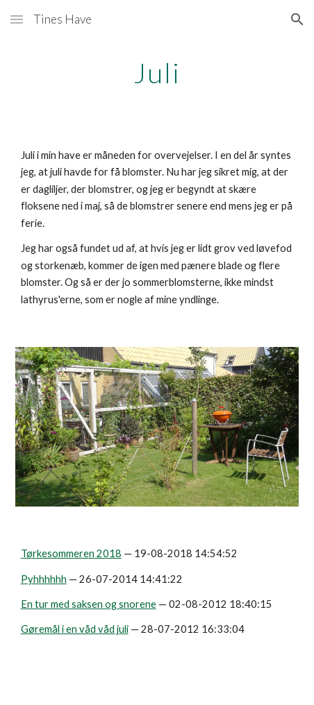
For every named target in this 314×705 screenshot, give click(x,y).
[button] (16, 19)
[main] (157, 73)
